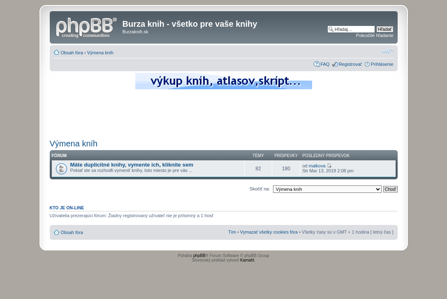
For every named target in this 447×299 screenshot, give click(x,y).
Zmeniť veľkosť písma (388, 51)
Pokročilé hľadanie (375, 35)
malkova (317, 165)
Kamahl (247, 260)
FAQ (324, 64)
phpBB (199, 255)
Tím (232, 231)
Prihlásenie (382, 64)
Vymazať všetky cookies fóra (269, 231)
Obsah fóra (72, 52)
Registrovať (350, 64)
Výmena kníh (100, 52)
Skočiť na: (260, 188)
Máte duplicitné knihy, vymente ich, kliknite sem (132, 165)
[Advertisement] (223, 113)
